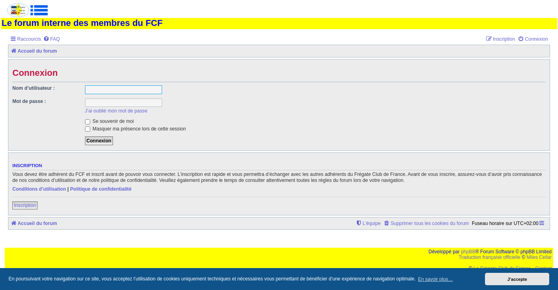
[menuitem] (51, 39)
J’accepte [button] (517, 279)
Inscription (25, 205)
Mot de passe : (29, 101)
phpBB (468, 251)
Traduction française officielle (489, 257)
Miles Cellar (539, 257)
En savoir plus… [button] (435, 279)
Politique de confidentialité (100, 189)
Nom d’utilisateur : (33, 88)
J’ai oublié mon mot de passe (116, 111)
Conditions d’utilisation (39, 189)
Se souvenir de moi (109, 121)
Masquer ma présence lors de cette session (135, 129)
